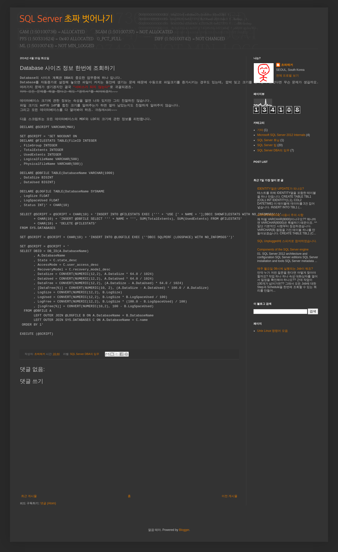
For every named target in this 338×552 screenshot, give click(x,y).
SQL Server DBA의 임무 (84, 353)
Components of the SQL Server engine (282, 249)
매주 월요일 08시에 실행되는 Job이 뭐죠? (285, 268)
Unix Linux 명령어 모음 (272, 331)
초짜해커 (287, 65)
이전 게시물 (229, 496)
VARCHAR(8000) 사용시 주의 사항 (280, 215)
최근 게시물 (29, 496)
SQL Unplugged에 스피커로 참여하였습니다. (287, 241)
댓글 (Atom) (48, 503)
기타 (260, 130)
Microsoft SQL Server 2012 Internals (281, 135)
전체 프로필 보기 (287, 75)
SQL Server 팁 (267, 145)
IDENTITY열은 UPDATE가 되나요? (280, 188)
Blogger (184, 530)
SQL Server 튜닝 (268, 140)
